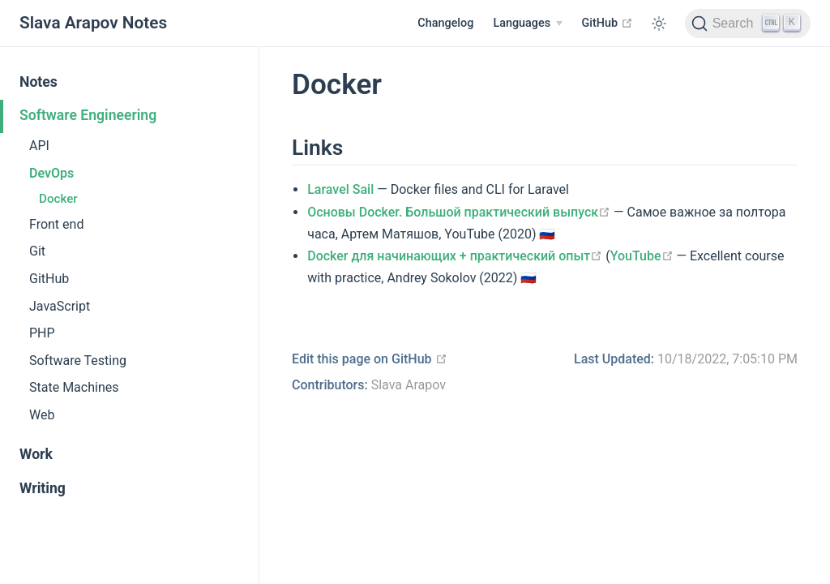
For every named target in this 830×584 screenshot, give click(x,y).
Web (41, 415)
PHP (42, 333)
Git (37, 251)
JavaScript (59, 306)
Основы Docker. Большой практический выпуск (458, 212)
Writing (42, 488)
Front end (56, 224)
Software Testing (77, 360)
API (39, 145)
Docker (58, 198)
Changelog (445, 23)
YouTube (642, 256)
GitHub (607, 22)
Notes (38, 82)
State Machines (73, 387)
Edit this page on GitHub (369, 359)
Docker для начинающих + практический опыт (454, 256)
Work (36, 454)
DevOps (51, 173)
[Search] (748, 23)
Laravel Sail (340, 189)
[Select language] (527, 23)
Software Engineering (87, 115)
